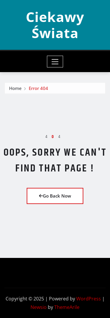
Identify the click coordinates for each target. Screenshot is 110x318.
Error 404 (38, 89)
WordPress (88, 298)
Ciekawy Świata (55, 25)
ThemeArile (66, 307)
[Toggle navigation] (55, 61)
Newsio (39, 307)
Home (15, 89)
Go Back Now (55, 196)
